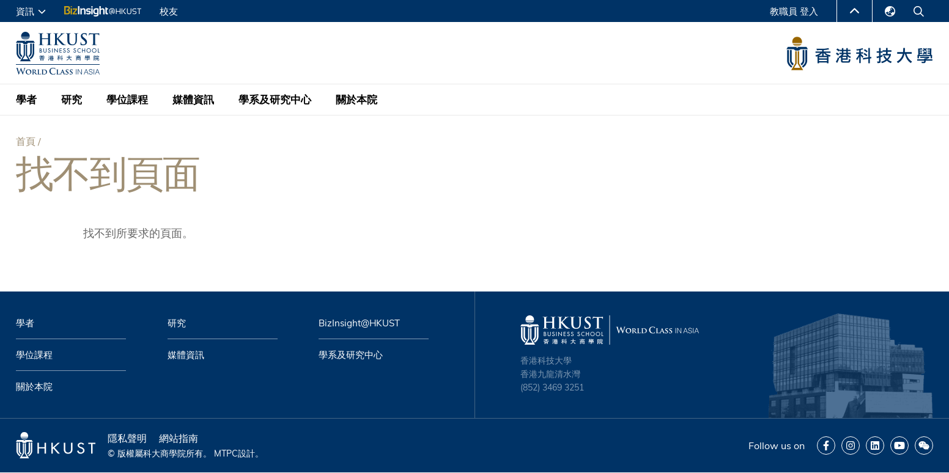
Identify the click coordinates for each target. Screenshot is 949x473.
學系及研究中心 (274, 99)
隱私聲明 (127, 438)
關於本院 (356, 99)
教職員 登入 (794, 11)
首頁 (25, 141)
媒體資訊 (193, 99)
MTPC (226, 453)
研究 (71, 99)
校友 (169, 11)
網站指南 (178, 438)
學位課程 (127, 99)
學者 (26, 99)
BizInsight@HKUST (359, 323)
